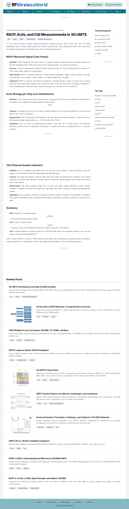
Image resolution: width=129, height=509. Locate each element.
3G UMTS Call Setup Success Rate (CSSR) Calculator (32, 287)
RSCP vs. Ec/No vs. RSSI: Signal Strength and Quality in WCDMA (37, 478)
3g (8, 39)
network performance (44, 39)
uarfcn (32, 360)
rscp (21, 39)
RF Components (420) (102, 39)
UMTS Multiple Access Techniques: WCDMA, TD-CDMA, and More (38, 330)
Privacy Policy (51, 502)
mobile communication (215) (104, 117)
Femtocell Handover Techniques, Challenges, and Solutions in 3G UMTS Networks (72, 417)
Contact (89, 502)
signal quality (31, 39)
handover (50, 427)
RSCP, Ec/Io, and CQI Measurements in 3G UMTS (45, 30)
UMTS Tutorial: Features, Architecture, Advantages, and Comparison (67, 394)
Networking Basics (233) (103, 46)
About (39, 502)
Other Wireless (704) (102, 35)
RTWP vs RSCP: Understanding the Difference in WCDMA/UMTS (38, 458)
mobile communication (56, 403)
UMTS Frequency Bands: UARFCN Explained (29, 350)
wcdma (19, 340)
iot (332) (98, 99)
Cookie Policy (65, 502)
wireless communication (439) (105, 96)
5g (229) (98, 114)
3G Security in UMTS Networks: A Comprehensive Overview (63, 307)
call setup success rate (29, 296)
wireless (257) (100, 106)
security (45, 316)
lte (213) (97, 121)
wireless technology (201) (104, 125)
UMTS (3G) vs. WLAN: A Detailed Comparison (29, 441)
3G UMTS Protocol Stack (47, 370)
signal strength (22, 488)
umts (14, 39)
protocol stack (54, 380)
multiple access (29, 340)
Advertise (78, 502)
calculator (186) (100, 128)
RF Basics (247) (100, 43)
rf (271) (97, 103)
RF (27, 5)
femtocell (40, 427)
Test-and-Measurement (15, 30)
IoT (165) (98, 54)
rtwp (11, 468)
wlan (18, 448)
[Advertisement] (64, 22)
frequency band (21, 360)
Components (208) (101, 50)
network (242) (100, 110)
